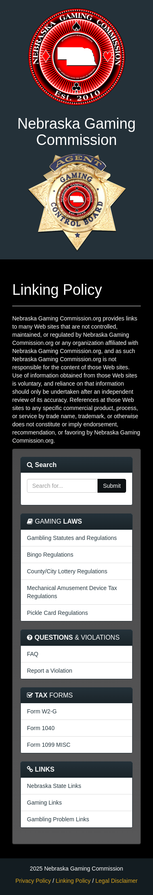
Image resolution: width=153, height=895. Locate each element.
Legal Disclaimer (116, 880)
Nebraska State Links (54, 786)
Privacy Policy (33, 880)
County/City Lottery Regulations (67, 571)
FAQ (32, 654)
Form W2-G (42, 711)
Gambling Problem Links (58, 819)
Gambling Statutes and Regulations (72, 538)
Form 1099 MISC (49, 744)
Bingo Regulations (50, 554)
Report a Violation (49, 670)
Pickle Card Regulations (57, 613)
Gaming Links (44, 802)
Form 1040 (41, 728)
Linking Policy (73, 880)
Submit (112, 486)
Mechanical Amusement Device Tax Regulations (72, 592)
